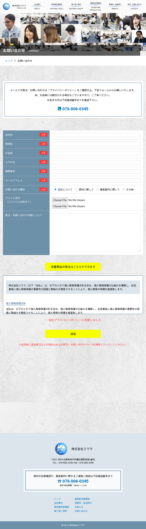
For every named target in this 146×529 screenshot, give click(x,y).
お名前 (9, 153)
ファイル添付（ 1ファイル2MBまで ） (19, 199)
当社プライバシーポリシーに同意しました (74, 320)
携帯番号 (10, 171)
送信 (73, 334)
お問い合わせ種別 (15, 189)
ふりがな (10, 162)
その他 (129, 189)
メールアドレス (14, 180)
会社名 (9, 134)
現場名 (9, 144)
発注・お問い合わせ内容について (23, 215)
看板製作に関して (110, 189)
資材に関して (86, 189)
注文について (65, 189)
